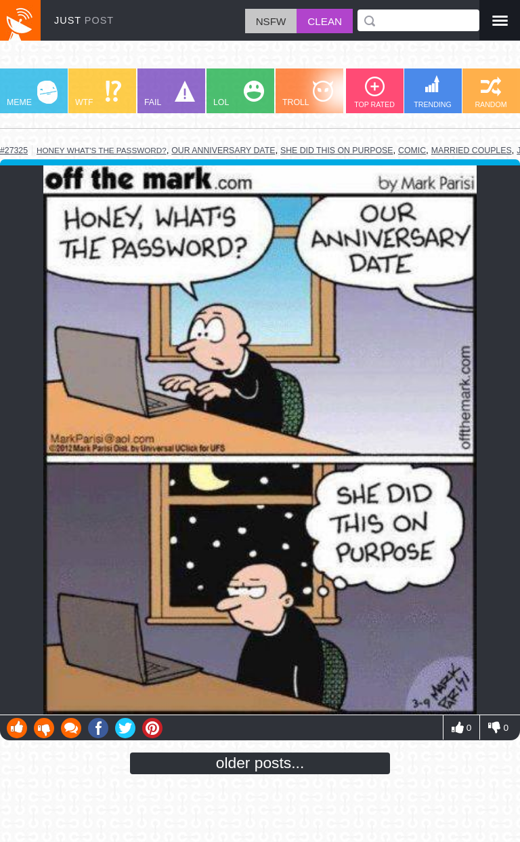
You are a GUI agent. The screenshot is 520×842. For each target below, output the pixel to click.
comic (412, 150)
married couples (471, 150)
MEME (32, 94)
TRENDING (433, 91)
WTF (98, 94)
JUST (84, 20)
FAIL (169, 94)
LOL (238, 94)
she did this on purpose (336, 150)
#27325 (14, 150)
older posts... (260, 762)
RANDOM (490, 92)
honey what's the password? (102, 150)
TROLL (307, 94)
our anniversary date (223, 150)
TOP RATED (374, 92)
